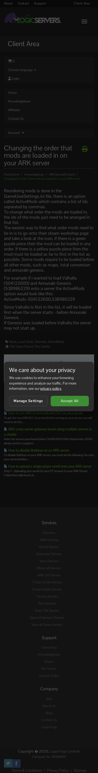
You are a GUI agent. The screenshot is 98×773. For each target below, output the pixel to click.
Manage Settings (28, 401)
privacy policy (50, 388)
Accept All (70, 401)
